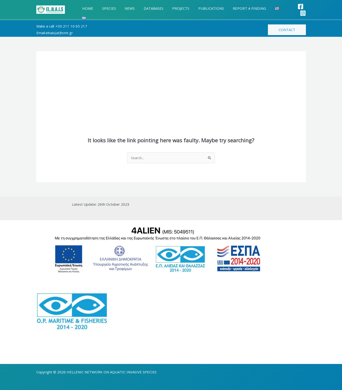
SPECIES (106, 8)
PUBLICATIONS (201, 8)
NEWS (125, 8)
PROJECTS (172, 8)
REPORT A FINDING (238, 8)
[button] (287, 27)
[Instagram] (303, 9)
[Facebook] (292, 9)
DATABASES (147, 8)
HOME (86, 8)
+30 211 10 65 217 (71, 23)
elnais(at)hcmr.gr (59, 30)
